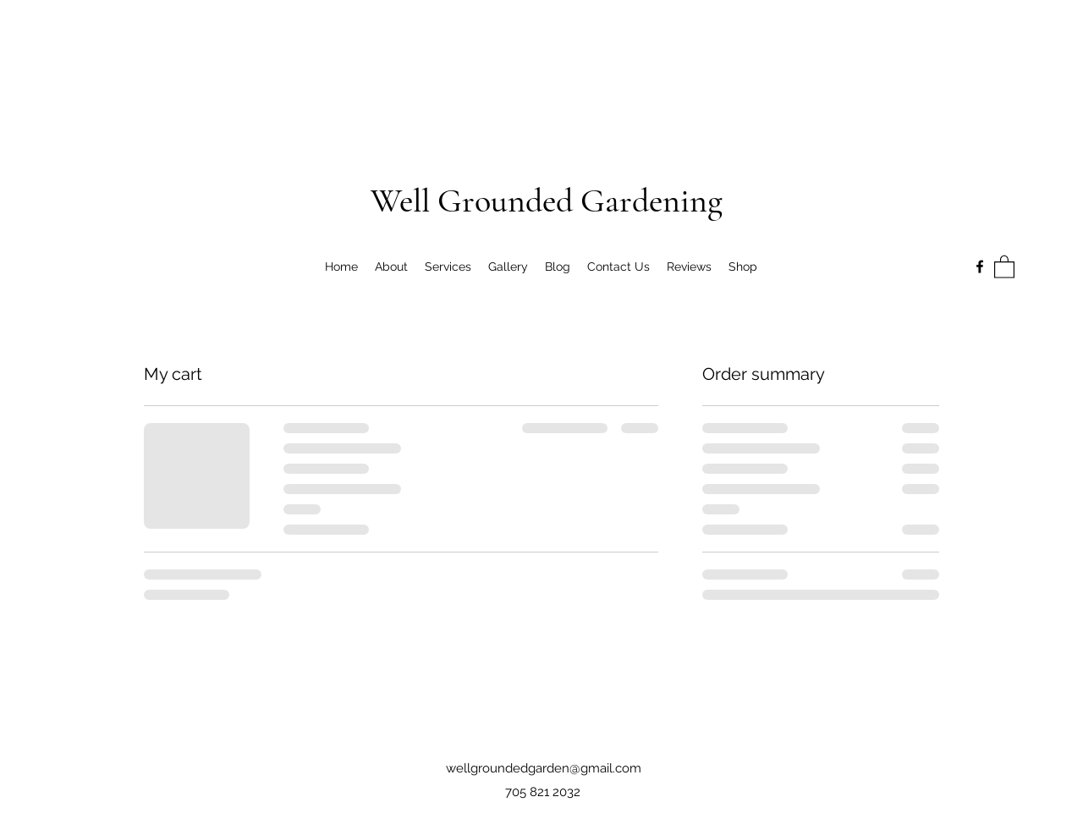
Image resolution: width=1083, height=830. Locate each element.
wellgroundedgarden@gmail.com (543, 768)
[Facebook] (979, 266)
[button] (1004, 266)
